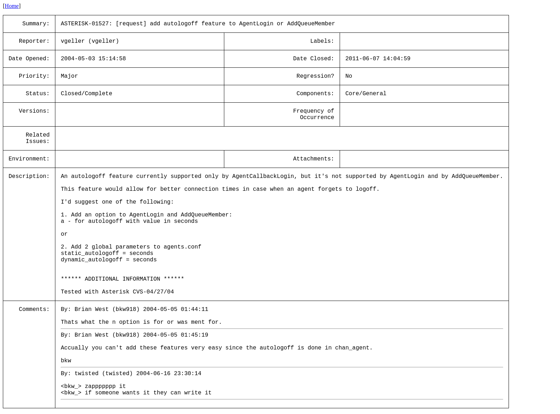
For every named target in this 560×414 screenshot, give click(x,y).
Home (12, 6)
